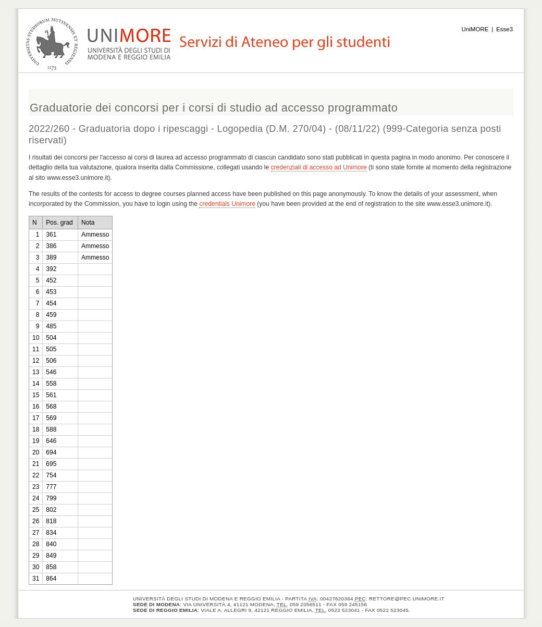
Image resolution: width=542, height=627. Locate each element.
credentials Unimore (227, 203)
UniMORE (475, 29)
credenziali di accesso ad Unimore (319, 167)
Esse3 (504, 29)
